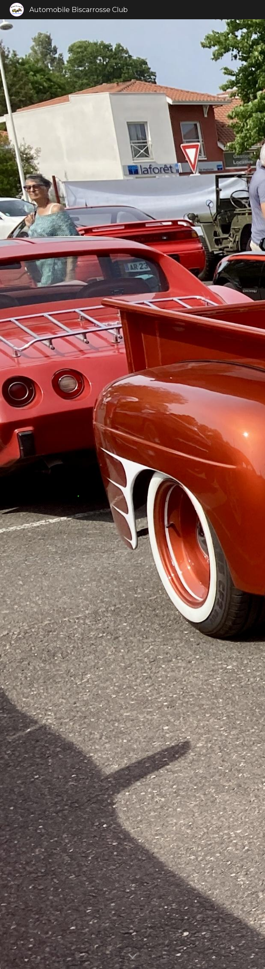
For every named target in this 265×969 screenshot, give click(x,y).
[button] (132, 956)
